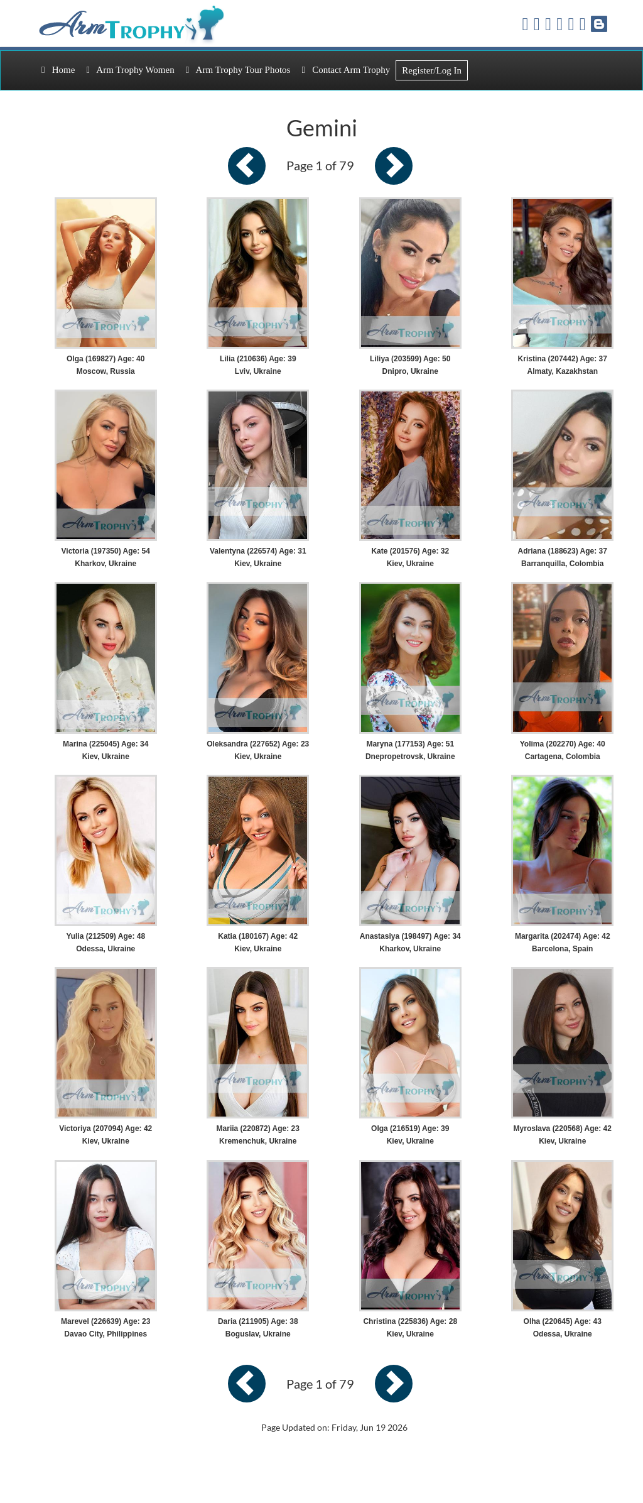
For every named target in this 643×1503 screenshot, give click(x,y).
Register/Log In (432, 70)
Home (58, 70)
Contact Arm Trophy (345, 70)
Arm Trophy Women (130, 70)
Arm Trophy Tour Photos (238, 70)
